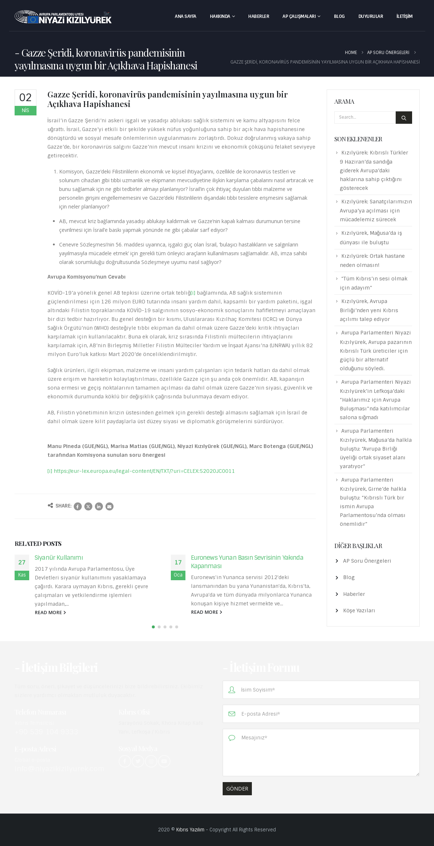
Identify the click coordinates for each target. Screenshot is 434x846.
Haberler (258, 16)
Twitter (88, 506)
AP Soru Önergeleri (367, 561)
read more (50, 612)
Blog (339, 16)
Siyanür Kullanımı (59, 558)
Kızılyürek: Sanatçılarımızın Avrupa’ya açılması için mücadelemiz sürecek (376, 210)
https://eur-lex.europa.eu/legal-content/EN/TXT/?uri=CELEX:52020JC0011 (144, 471)
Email (109, 506)
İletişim (404, 16)
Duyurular (370, 16)
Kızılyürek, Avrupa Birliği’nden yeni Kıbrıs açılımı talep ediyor (369, 310)
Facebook (78, 506)
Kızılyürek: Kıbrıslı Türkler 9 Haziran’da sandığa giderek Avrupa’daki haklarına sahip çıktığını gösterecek (374, 170)
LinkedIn (99, 506)
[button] (153, 627)
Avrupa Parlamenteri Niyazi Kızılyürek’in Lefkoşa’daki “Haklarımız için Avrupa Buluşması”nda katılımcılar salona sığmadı (375, 400)
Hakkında (220, 16)
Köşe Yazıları (359, 610)
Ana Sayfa (185, 16)
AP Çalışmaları (299, 16)
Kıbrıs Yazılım (190, 830)
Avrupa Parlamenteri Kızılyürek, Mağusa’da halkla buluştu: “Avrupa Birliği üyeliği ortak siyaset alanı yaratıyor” (376, 449)
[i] (193, 293)
